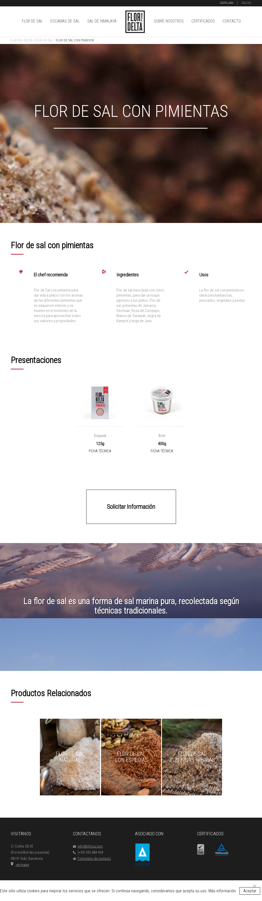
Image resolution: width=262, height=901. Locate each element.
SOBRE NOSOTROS (169, 21)
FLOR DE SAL (32, 21)
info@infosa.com (88, 846)
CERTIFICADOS (203, 21)
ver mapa (20, 865)
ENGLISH (246, 3)
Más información (222, 890)
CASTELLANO (226, 3)
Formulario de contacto (92, 859)
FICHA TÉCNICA (100, 451)
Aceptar (249, 890)
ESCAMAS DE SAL (65, 21)
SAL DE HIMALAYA (101, 21)
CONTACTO (232, 21)
